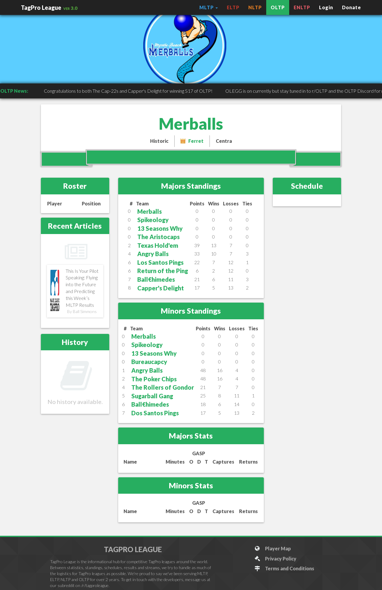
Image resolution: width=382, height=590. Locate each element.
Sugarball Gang (152, 395)
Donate (351, 7)
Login (326, 7)
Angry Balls (153, 253)
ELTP (233, 7)
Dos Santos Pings (155, 412)
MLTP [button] (208, 7)
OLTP (278, 7)
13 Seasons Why (160, 228)
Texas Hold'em (157, 245)
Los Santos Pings (160, 262)
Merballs (149, 211)
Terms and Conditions (284, 568)
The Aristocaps (158, 236)
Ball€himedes (156, 279)
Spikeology (153, 219)
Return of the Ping (162, 270)
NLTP (255, 7)
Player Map (272, 548)
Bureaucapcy (149, 361)
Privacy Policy (275, 558)
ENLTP (302, 7)
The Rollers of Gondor (162, 387)
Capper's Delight (160, 288)
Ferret (196, 141)
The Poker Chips (154, 379)
